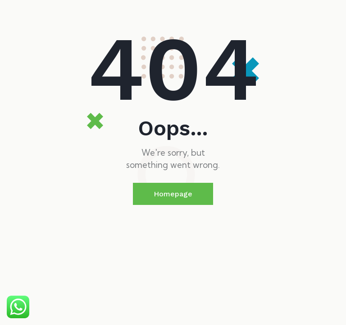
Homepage (173, 194)
